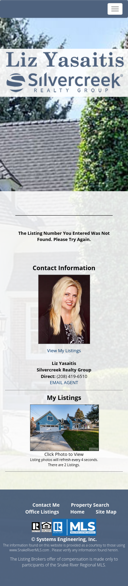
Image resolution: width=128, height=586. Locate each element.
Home (77, 511)
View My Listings (64, 350)
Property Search (90, 505)
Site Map (106, 511)
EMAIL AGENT (64, 382)
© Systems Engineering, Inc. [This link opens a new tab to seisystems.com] (64, 539)
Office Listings (42, 511)
